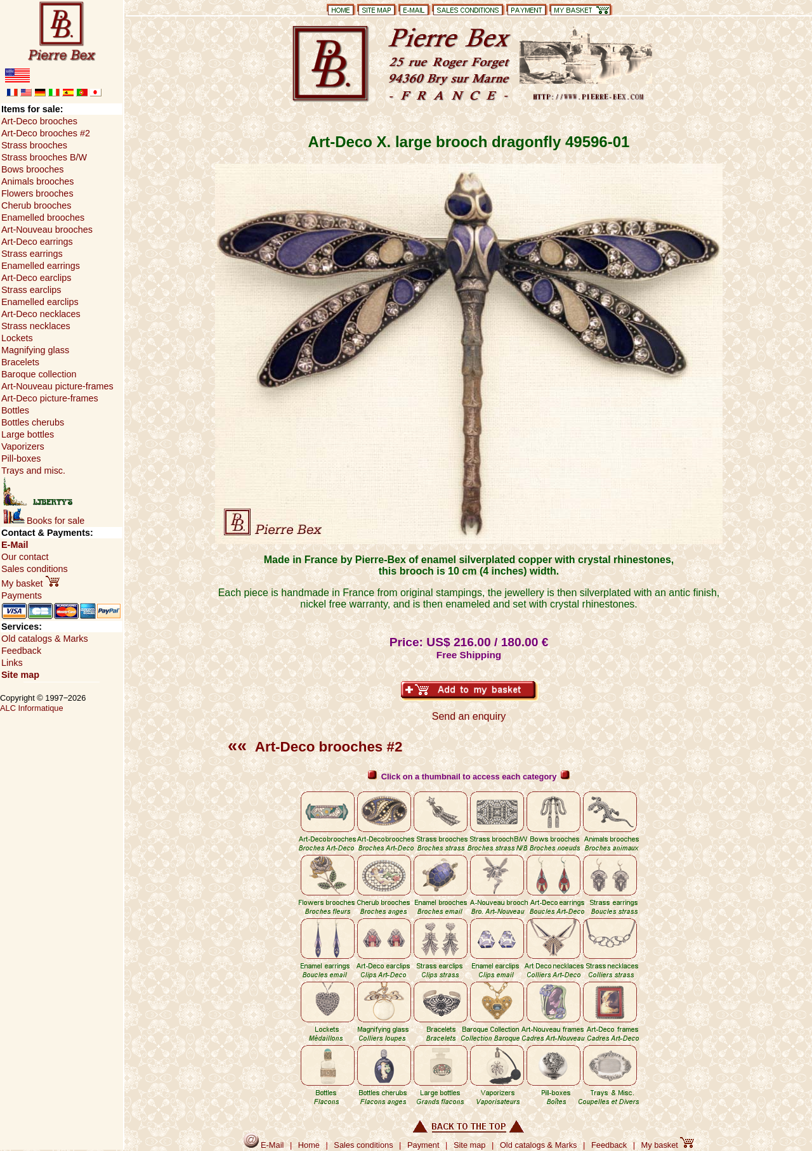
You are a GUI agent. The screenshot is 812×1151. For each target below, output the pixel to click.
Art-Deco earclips (36, 278)
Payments (21, 595)
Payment (423, 1145)
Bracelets (20, 362)
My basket (30, 583)
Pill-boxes (21, 458)
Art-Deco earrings (37, 242)
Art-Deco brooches (39, 121)
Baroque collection (38, 374)
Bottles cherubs (32, 422)
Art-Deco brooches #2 (315, 747)
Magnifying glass (35, 350)
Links (12, 663)
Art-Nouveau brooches (47, 229)
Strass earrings (32, 254)
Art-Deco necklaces (41, 314)
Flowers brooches (37, 193)
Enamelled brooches (42, 217)
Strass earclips (31, 290)
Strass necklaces (35, 326)
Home (309, 1145)
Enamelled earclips (40, 302)
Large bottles (27, 434)
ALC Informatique (31, 708)
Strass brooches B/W (44, 157)
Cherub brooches (36, 205)
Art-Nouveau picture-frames (57, 386)
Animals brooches (37, 181)
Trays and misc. (33, 470)
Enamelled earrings (40, 266)
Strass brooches (34, 145)
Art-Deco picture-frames (49, 398)
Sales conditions (34, 569)
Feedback (21, 651)
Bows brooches (32, 169)
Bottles (15, 410)
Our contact (24, 557)
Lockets (17, 338)
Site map (20, 675)
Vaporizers (22, 446)
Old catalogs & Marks (44, 639)
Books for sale (43, 521)
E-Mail (14, 545)
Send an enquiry (469, 716)
